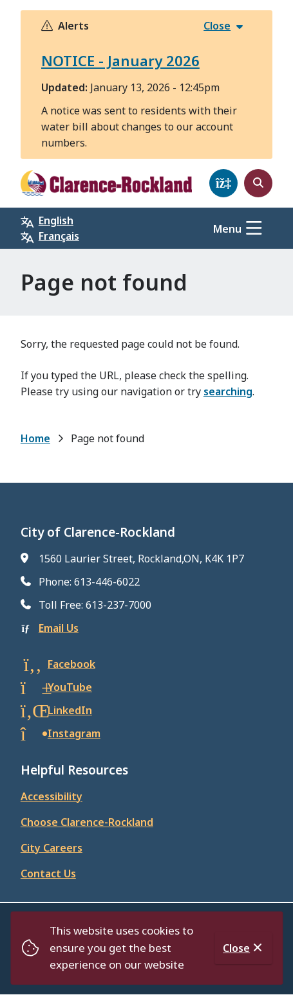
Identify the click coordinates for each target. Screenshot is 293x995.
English (56, 220)
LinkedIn (70, 710)
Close (236, 948)
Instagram (74, 733)
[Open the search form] (258, 183)
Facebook (71, 664)
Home (35, 438)
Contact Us (48, 873)
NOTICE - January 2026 (120, 60)
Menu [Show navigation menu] (227, 229)
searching (227, 391)
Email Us (59, 628)
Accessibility (51, 796)
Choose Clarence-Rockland (87, 822)
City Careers (51, 848)
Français (59, 236)
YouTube (70, 687)
